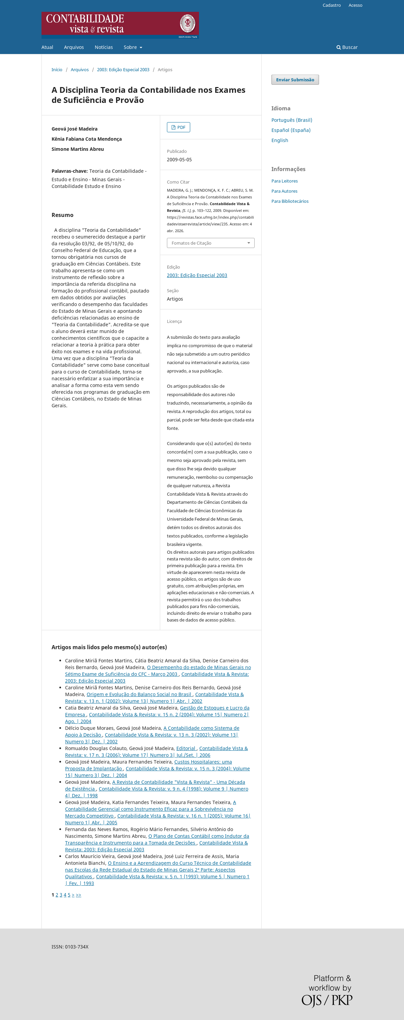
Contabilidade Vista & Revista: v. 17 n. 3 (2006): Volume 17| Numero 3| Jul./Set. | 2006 (156, 751)
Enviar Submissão (295, 80)
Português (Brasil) (291, 120)
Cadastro (332, 5)
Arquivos (74, 47)
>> (78, 894)
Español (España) (291, 130)
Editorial (186, 748)
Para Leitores (284, 181)
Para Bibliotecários (290, 201)
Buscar (347, 47)
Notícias (104, 47)
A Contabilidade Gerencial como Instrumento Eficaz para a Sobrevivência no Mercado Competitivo (150, 809)
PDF (180, 127)
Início (57, 69)
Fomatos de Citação (191, 243)
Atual (47, 47)
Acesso (356, 5)
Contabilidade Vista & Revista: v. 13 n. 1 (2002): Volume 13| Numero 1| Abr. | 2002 (154, 697)
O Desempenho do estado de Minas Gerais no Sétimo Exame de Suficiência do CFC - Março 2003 (158, 670)
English (279, 140)
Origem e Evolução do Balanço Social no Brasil (140, 694)
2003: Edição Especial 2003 (123, 69)
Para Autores (284, 191)
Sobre (131, 47)
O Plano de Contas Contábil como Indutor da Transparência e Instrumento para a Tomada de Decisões (157, 839)
